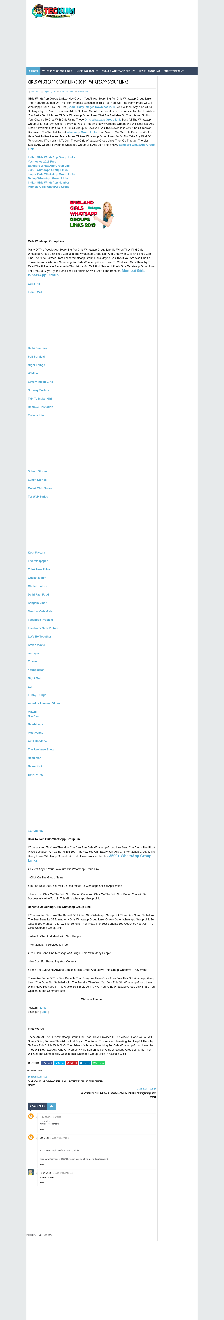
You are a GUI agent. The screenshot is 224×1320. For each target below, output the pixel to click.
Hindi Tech (157, 275)
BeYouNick (35, 752)
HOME (152, 182)
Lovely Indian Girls (40, 368)
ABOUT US (154, 174)
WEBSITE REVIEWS (159, 290)
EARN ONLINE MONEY (160, 259)
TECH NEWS (157, 285)
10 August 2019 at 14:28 (62, 1155)
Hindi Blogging (159, 269)
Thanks (33, 648)
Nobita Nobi (46, 1155)
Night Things (36, 351)
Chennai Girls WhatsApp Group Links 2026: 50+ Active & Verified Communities (179, 237)
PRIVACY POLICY (156, 171)
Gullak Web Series (40, 474)
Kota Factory (36, 539)
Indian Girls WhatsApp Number (48, 169)
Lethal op (44, 1120)
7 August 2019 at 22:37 (51, 1099)
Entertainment (174, 54)
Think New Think (39, 555)
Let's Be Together (39, 623)
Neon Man (34, 744)
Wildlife (33, 359)
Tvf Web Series (38, 483)
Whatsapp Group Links (48, 119)
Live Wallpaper (38, 547)
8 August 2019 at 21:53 (59, 1120)
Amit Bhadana (37, 727)
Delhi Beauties (37, 334)
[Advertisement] (139, 25)
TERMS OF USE (156, 169)
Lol (30, 673)
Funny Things (37, 681)
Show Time (33, 702)
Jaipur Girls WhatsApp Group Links (51, 161)
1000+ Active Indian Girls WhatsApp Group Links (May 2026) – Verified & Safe (177, 223)
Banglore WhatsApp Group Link (49, 152)
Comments (82, 74)
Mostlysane (35, 719)
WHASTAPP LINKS (66, 74)
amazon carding (47, 1159)
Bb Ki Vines (36, 761)
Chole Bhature (37, 572)
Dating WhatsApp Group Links (48, 165)
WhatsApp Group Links (57, 54)
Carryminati (36, 817)
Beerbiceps (35, 710)
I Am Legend (34, 639)
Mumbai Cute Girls (40, 597)
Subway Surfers (38, 376)
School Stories (38, 457)
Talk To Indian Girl (40, 385)
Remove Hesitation (40, 393)
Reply (42, 1111)
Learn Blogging (149, 54)
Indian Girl (35, 278)
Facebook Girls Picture (43, 614)
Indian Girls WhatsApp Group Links (51, 144)
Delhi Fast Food (38, 581)
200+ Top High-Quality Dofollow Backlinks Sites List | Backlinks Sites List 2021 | (178, 198)
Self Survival (36, 343)
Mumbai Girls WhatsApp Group (49, 173)
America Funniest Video (44, 689)
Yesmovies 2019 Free (42, 148)
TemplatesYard (53, 1314)
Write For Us (155, 164)
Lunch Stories (37, 466)
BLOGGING (156, 254)
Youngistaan (36, 656)
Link (43, 998)
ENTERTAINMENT (159, 264)
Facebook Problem (40, 606)
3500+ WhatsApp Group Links (48, 156)
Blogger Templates (83, 1314)
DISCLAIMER (154, 179)
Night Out (34, 664)
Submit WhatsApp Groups (118, 54)
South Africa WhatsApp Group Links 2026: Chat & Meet (178, 210)
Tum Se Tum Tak (149, 1235)
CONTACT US (155, 177)
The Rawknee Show (41, 736)
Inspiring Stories (87, 54)
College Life (36, 401)
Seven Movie (36, 631)
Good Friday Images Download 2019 (109, 89)
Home (35, 54)
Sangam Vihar (37, 589)
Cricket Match (37, 564)
